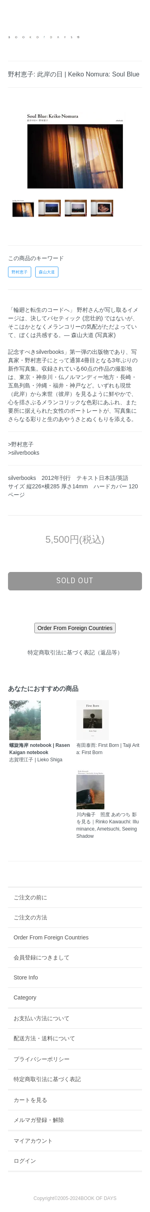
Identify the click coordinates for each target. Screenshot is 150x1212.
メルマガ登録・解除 (39, 1120)
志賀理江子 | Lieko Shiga (39, 752)
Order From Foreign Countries (51, 937)
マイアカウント (33, 1141)
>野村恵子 (21, 444)
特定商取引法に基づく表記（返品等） (75, 652)
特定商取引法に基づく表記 (47, 1079)
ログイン (25, 1161)
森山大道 (47, 272)
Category (25, 997)
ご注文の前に (30, 897)
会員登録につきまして (42, 957)
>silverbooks (23, 452)
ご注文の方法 (30, 917)
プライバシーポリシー (42, 1059)
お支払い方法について (42, 1018)
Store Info (26, 977)
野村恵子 (20, 272)
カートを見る (30, 1100)
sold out (75, 581)
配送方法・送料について (44, 1038)
